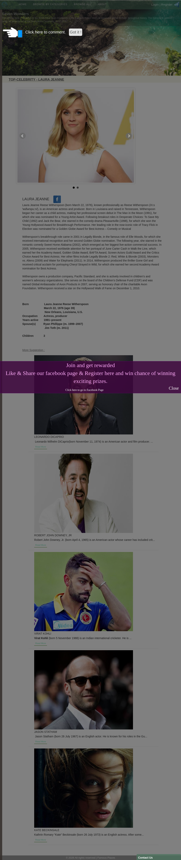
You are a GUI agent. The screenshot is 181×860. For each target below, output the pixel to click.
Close (174, 388)
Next (129, 136)
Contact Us (145, 857)
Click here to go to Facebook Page (84, 389)
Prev (22, 136)
